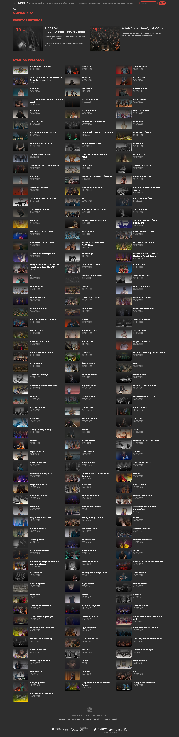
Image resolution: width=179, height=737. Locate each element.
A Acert (73, 3)
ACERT (21, 3)
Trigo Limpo (51, 3)
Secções (82, 3)
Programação (36, 3)
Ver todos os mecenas (110, 732)
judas (130, 3)
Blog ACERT (94, 3)
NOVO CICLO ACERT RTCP (114, 3)
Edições (63, 3)
